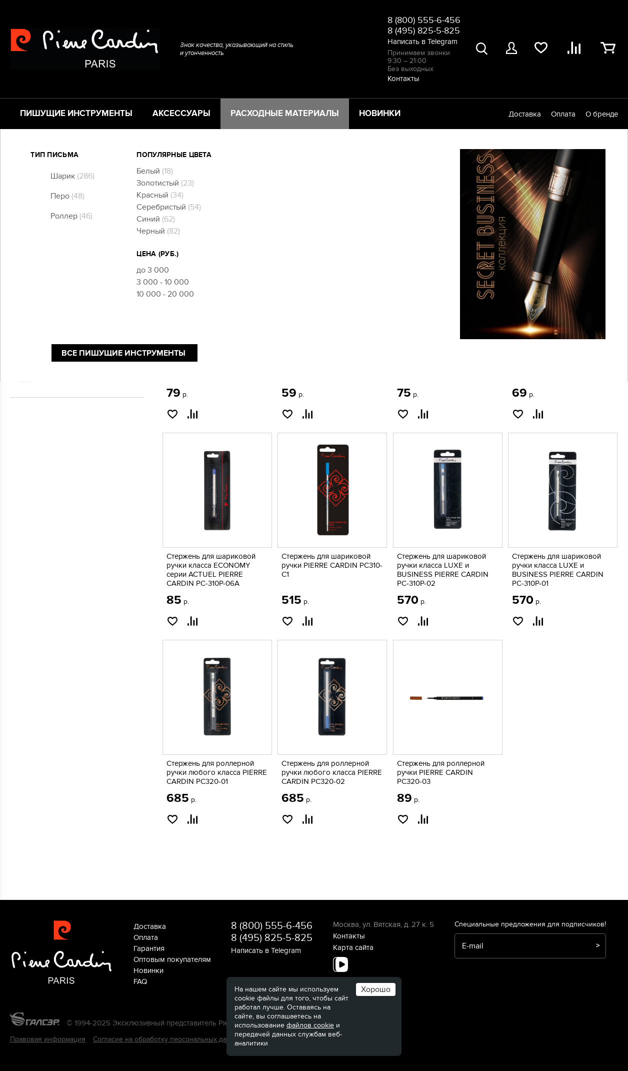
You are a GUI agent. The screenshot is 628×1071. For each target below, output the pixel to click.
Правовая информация (48, 1039)
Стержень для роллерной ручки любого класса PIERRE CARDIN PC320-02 (332, 772)
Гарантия (149, 948)
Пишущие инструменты (76, 114)
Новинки (379, 114)
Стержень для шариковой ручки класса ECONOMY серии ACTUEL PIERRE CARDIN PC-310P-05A (326, 363)
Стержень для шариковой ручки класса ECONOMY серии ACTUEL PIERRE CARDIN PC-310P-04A (441, 363)
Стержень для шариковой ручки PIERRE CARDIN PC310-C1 (332, 565)
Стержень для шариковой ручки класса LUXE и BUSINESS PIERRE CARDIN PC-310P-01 (558, 570)
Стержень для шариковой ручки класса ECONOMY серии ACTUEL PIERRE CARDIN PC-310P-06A (211, 570)
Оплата (563, 114)
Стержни (49, 298)
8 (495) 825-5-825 (424, 31)
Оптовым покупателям (172, 959)
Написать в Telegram (423, 41)
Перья (45, 286)
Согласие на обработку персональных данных (168, 1039)
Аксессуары (181, 114)
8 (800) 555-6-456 (424, 20)
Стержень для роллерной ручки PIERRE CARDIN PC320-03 (440, 772)
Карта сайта (353, 947)
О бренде (602, 114)
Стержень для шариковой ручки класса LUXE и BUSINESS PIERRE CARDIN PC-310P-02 (442, 570)
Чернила (49, 310)
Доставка (524, 114)
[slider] (23, 193)
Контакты (404, 79)
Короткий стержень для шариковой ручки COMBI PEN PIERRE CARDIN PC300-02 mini (215, 363)
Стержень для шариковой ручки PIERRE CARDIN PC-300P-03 (557, 358)
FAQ (140, 981)
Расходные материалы (284, 114)
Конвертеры (55, 273)
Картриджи (52, 261)
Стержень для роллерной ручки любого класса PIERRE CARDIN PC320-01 (216, 772)
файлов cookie (310, 1025)
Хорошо (375, 989)
